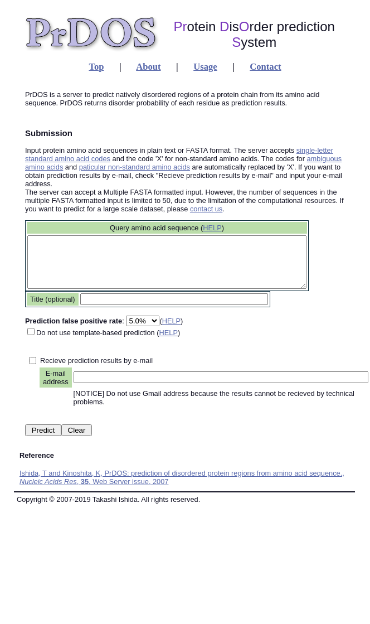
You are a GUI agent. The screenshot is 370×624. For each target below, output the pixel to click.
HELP (229, 228)
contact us (206, 209)
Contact (265, 66)
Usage (205, 66)
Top (96, 66)
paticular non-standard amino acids (134, 167)
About (148, 66)
